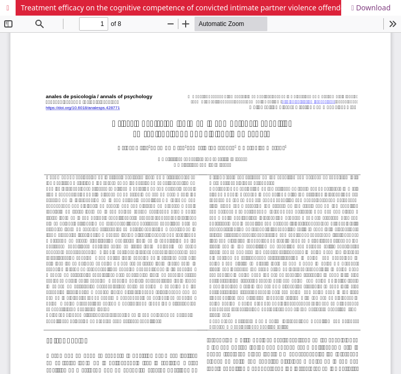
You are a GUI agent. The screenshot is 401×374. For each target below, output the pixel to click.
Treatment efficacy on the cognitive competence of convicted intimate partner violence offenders (186, 7)
